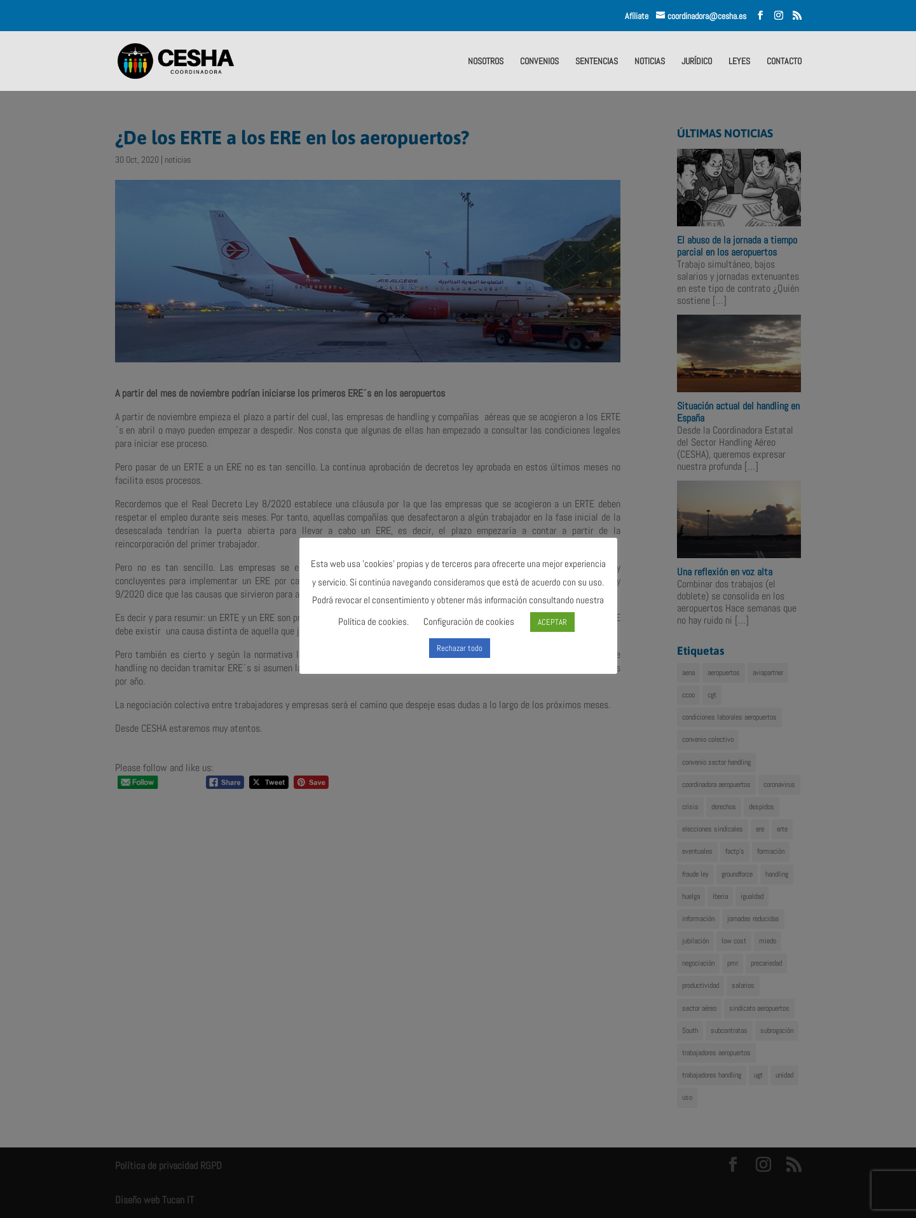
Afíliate (640, 16)
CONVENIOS (539, 62)
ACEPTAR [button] (552, 622)
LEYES (739, 62)
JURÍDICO (696, 62)
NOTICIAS (649, 62)
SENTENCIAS (596, 62)
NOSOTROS (485, 62)
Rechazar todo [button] (459, 648)
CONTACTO (784, 62)
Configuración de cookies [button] (468, 621)
